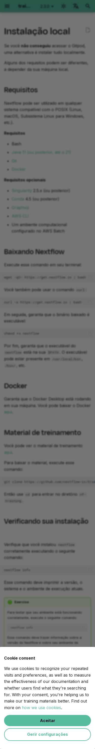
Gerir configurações (47, 734)
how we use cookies (41, 707)
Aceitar (47, 720)
